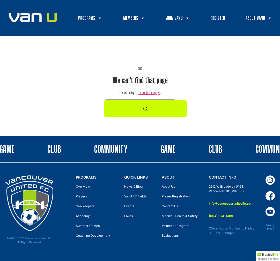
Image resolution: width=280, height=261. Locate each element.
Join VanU (178, 18)
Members (134, 18)
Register (218, 18)
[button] (268, 256)
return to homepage (149, 92)
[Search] (145, 108)
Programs (90, 18)
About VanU (259, 18)
